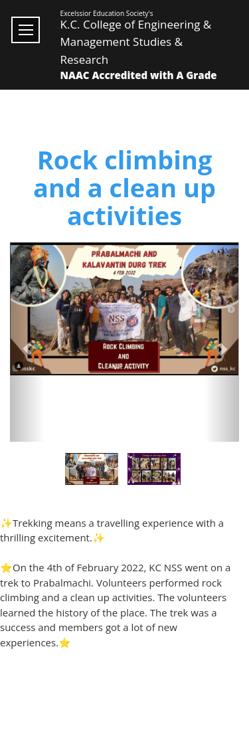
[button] (27, 342)
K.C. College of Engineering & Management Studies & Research (136, 42)
